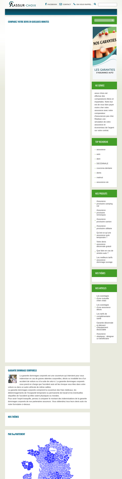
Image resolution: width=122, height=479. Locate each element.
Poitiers (52, 375)
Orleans (13, 395)
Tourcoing (13, 385)
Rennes (52, 419)
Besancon (53, 395)
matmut (100, 177)
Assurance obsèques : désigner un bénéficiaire (105, 336)
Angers (71, 410)
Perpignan (13, 390)
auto (98, 154)
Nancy (71, 385)
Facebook (51, 4)
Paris (51, 429)
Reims (12, 419)
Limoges (13, 405)
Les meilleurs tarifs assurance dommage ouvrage (104, 259)
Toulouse (13, 429)
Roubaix (52, 385)
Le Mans (13, 410)
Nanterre (72, 375)
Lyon (31, 429)
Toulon (32, 415)
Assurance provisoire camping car (105, 203)
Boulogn (33, 390)
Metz (71, 395)
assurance (101, 150)
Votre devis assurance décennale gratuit (104, 244)
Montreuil (72, 380)
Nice (70, 424)
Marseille (72, 429)
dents (99, 173)
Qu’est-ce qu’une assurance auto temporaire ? (104, 235)
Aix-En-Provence (36, 405)
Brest (31, 410)
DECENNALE (102, 163)
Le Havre (33, 419)
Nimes (71, 400)
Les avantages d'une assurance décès (104, 307)
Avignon (33, 380)
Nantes (51, 424)
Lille (70, 415)
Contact (65, 4)
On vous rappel (82, 4)
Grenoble (13, 415)
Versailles (13, 380)
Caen (31, 395)
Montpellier (14, 424)
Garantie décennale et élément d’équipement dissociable (105, 326)
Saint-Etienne (54, 415)
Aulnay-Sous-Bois (16, 375)
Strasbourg (34, 424)
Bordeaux (72, 419)
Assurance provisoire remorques (101, 212)
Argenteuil (33, 385)
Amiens (52, 405)
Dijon (51, 410)
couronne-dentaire (104, 168)
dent (98, 159)
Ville (50, 400)
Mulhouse (72, 390)
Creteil (32, 375)
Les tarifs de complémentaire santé (103, 316)
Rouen (51, 390)
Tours (32, 400)
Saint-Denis (53, 380)
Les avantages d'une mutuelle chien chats (103, 298)
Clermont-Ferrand (75, 405)
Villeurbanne (14, 400)
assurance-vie (103, 182)
